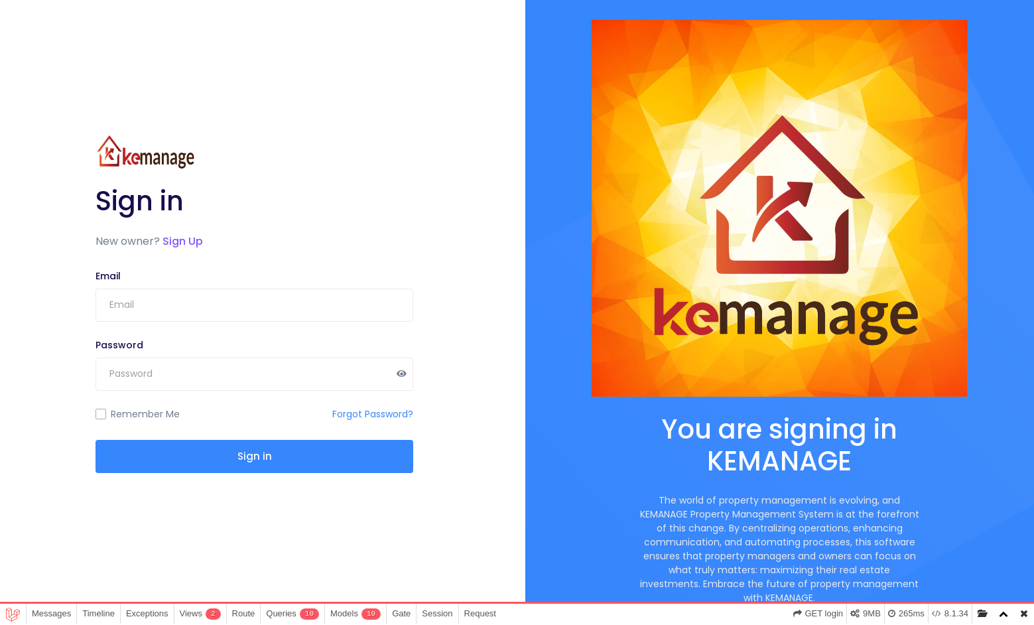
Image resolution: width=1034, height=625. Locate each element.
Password (119, 345)
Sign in (254, 456)
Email (108, 276)
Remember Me (145, 414)
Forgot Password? (372, 414)
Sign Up (182, 241)
